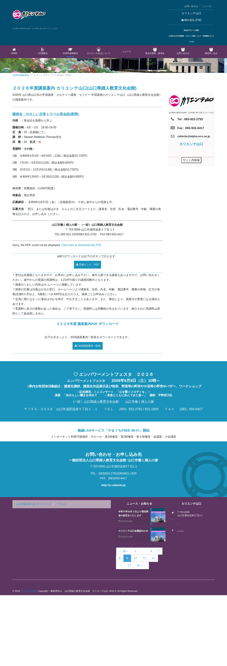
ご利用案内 (42, 51)
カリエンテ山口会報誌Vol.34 (133, 601)
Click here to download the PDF (81, 315)
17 (129, 636)
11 (144, 628)
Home (14, 51)
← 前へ (123, 621)
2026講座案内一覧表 (88, 416)
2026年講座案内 (70, 51)
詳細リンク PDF (87, 335)
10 (135, 628)
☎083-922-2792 (191, 20)
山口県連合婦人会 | (26, 575)
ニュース (206, 6)
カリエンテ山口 (29, 662)
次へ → (141, 636)
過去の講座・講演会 (155, 51)
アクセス (61, 575)
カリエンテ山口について (98, 51)
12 (153, 628)
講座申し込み (211, 51)
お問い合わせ (191, 6)
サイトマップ (44, 575)
